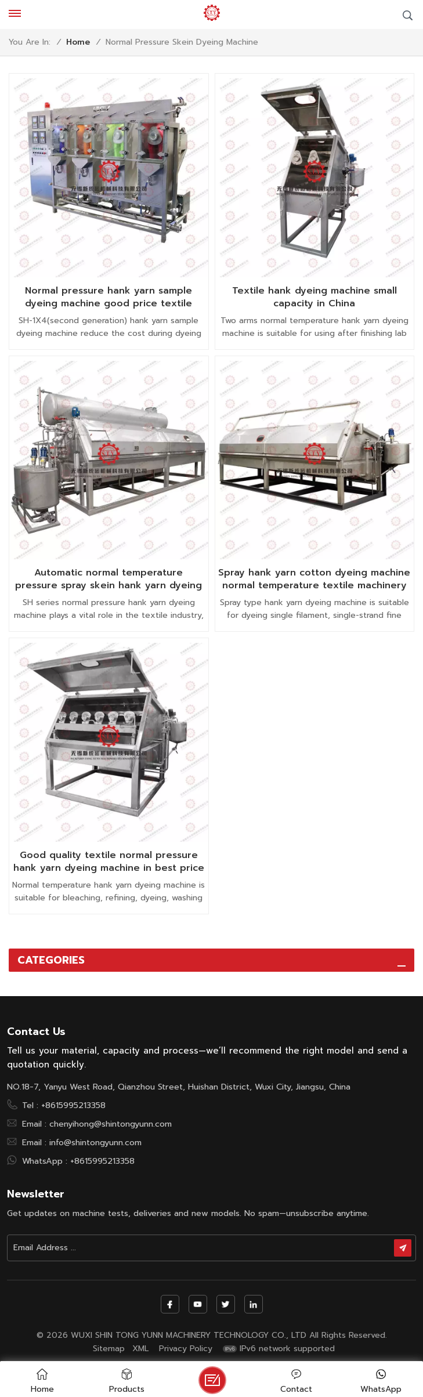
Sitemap (109, 1349)
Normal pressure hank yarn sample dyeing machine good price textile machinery (108, 297)
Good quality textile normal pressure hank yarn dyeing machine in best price (108, 861)
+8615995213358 (73, 1105)
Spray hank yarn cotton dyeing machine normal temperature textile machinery (314, 579)
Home (78, 42)
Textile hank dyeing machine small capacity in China (314, 297)
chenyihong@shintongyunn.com (110, 1123)
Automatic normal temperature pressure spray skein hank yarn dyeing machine (108, 579)
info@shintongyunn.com (95, 1142)
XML (140, 1349)
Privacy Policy (185, 1349)
